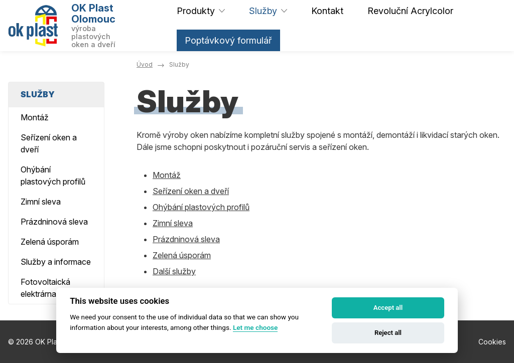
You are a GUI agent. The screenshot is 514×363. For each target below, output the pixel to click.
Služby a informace (56, 262)
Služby (263, 11)
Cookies (492, 341)
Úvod (145, 64)
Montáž (167, 175)
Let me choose (255, 327)
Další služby (174, 271)
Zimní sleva (173, 223)
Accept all (388, 307)
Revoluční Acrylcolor (410, 11)
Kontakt (327, 11)
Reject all (388, 332)
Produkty (196, 11)
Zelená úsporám (182, 255)
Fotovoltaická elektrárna (45, 288)
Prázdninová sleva (186, 239)
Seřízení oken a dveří (191, 191)
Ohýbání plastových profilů (201, 207)
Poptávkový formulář (228, 40)
